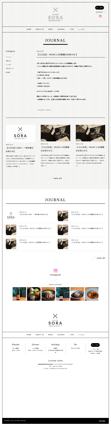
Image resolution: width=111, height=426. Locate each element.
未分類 (8, 72)
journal (61, 29)
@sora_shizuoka (55, 284)
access (100, 12)
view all (55, 178)
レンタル (81, 29)
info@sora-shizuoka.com (58, 368)
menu (50, 29)
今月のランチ (10, 68)
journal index (44, 110)
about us (40, 29)
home (29, 29)
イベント (8, 57)
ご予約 (71, 29)
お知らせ (8, 61)
